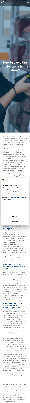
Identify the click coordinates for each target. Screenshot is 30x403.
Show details (21, 206)
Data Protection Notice (18, 197)
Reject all (15, 221)
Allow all (15, 211)
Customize (15, 216)
